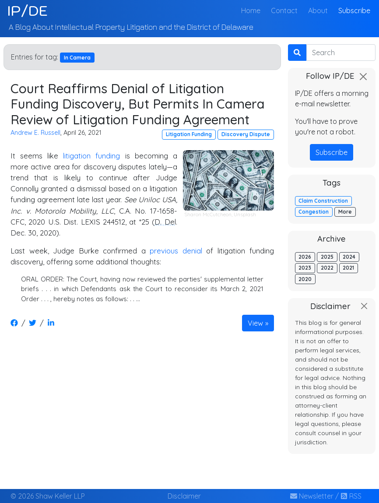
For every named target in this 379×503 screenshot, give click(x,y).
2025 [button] (327, 256)
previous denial (176, 250)
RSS (350, 496)
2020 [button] (305, 279)
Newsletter (311, 496)
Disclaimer (184, 496)
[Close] (363, 76)
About (318, 10)
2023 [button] (304, 267)
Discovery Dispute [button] (245, 134)
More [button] (345, 211)
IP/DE (27, 10)
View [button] (255, 323)
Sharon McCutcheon (208, 214)
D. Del (164, 221)
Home (252, 10)
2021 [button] (348, 267)
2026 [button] (304, 256)
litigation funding (91, 155)
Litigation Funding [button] (189, 134)
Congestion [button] (313, 211)
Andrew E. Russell (35, 133)
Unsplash (245, 214)
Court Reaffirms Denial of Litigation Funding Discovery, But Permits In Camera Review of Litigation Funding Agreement (138, 103)
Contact (284, 10)
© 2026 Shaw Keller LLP (48, 496)
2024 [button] (349, 256)
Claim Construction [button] (323, 200)
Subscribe (354, 10)
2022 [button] (327, 267)
